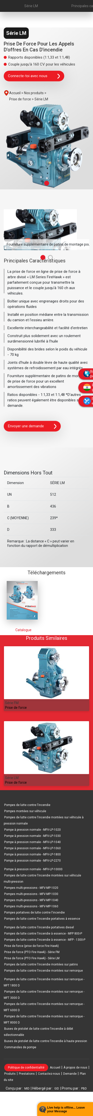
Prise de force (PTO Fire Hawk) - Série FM (32, 952)
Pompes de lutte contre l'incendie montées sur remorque (43, 970)
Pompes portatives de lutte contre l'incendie (34, 912)
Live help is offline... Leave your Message (66, 1109)
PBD (84, 1088)
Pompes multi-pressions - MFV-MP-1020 (31, 888)
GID (56, 1088)
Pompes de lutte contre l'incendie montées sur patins (41, 964)
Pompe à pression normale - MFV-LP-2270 (32, 860)
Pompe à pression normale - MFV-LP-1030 (32, 836)
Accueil (55, 1067)
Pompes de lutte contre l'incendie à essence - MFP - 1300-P (44, 939)
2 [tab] (50, 259)
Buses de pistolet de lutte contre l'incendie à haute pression (45, 1041)
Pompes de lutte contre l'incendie (27, 805)
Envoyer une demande (32, 428)
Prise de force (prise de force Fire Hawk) (31, 946)
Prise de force (16, 708)
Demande (70, 1073)
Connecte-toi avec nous (34, 76)
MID (27, 1088)
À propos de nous (75, 1067)
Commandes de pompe (20, 1047)
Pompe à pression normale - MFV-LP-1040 (32, 842)
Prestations (27, 1073)
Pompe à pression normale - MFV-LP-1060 (32, 848)
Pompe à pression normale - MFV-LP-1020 (32, 829)
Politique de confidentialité (26, 1067)
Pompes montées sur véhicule (25, 811)
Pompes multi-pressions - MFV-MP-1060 (31, 906)
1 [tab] (46, 183)
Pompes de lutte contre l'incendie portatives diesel (39, 927)
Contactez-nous (49, 1073)
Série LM (31, 6)
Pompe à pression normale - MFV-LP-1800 (32, 854)
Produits (10, 1073)
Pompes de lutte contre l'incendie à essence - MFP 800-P (43, 933)
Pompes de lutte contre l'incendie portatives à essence (42, 918)
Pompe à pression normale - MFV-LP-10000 (33, 869)
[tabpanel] (46, 146)
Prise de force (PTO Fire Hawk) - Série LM (32, 958)
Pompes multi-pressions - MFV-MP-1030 (31, 894)
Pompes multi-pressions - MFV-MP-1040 (31, 900)
